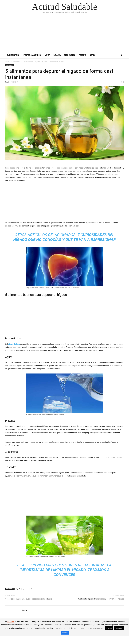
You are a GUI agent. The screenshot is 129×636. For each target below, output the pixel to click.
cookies (10, 622)
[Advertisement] (64, 34)
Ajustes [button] (109, 628)
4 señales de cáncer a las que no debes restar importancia (28, 599)
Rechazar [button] (119, 628)
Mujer (47, 55)
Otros (92, 55)
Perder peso (69, 55)
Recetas (82, 55)
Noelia (7, 82)
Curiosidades (13, 55)
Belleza (57, 55)
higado (18, 589)
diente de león (14, 344)
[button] (121, 55)
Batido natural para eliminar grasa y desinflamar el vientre (101, 599)
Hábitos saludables (32, 55)
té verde (33, 589)
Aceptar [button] (65, 633)
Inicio (7, 62)
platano (25, 589)
